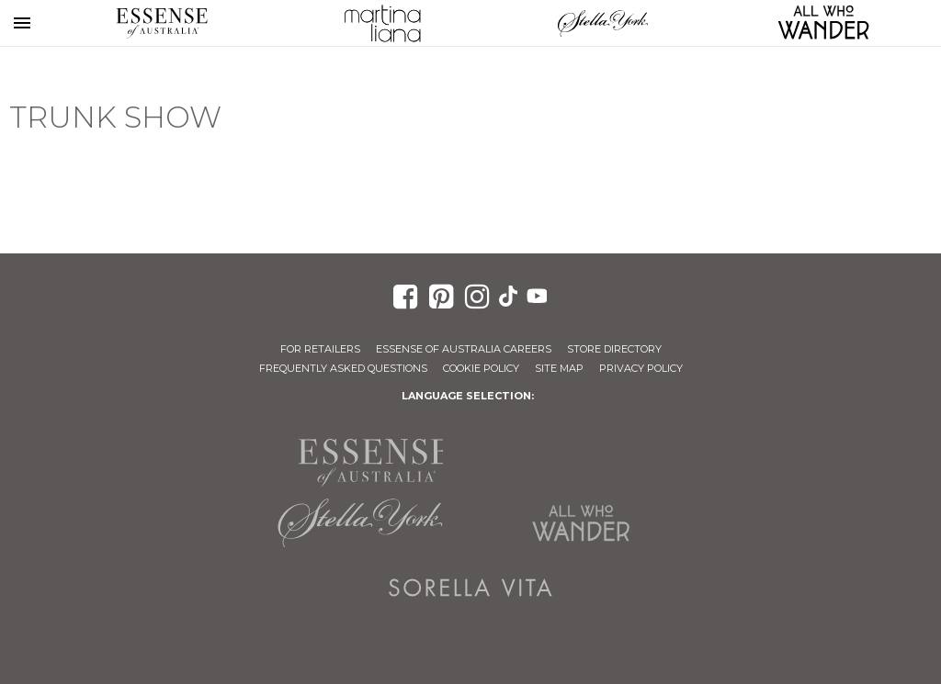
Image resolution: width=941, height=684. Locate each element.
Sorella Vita (470, 587)
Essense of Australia (161, 23)
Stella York (603, 23)
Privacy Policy (641, 368)
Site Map (559, 368)
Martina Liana (382, 23)
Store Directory (614, 348)
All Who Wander (580, 523)
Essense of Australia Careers (463, 348)
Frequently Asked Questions (343, 368)
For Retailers (320, 348)
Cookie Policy (481, 368)
